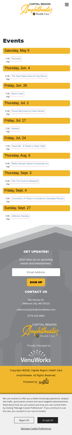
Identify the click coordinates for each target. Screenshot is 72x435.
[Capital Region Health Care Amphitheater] (36, 9)
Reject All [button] (24, 420)
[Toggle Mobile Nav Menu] (66, 4)
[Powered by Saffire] (44, 382)
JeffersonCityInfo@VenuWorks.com (36, 309)
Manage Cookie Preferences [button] (36, 428)
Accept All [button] (47, 420)
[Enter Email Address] (36, 272)
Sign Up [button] (36, 282)
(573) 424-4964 (36, 315)
